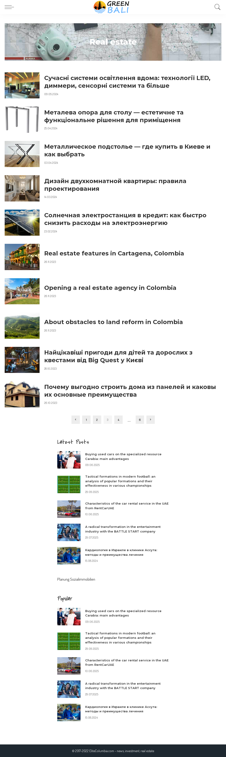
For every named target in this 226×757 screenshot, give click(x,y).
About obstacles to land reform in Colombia (113, 321)
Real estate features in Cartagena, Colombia (114, 253)
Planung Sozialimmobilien (76, 579)
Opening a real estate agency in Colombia (110, 287)
